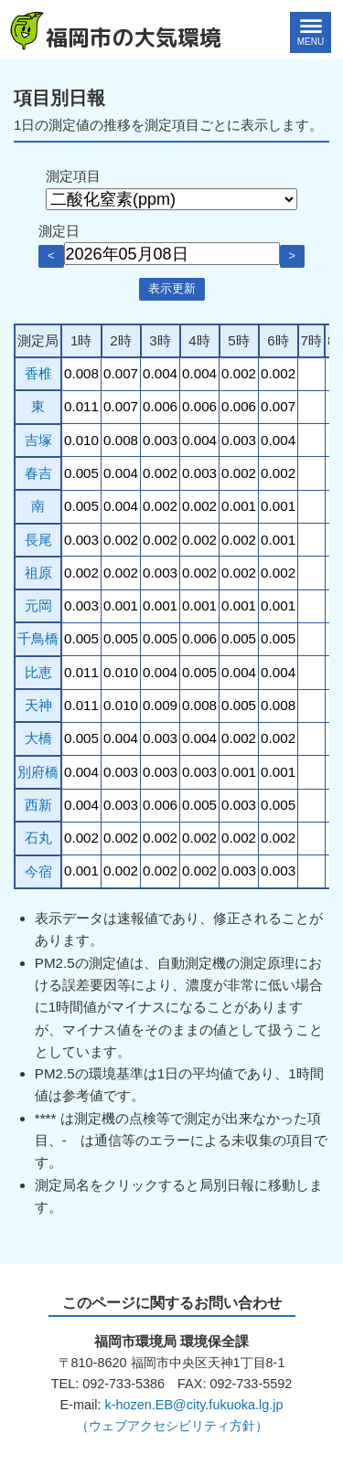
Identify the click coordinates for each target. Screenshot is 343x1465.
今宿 (38, 871)
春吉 (38, 473)
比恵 (38, 672)
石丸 (38, 837)
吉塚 (38, 440)
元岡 (38, 605)
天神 (38, 705)
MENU (310, 42)
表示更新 (172, 288)
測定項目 (73, 176)
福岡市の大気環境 (133, 37)
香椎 (38, 373)
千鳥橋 (38, 638)
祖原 (38, 572)
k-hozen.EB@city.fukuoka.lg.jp (193, 1404)
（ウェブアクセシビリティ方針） (172, 1425)
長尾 (38, 539)
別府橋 (38, 772)
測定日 (59, 231)
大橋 (38, 738)
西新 (38, 804)
